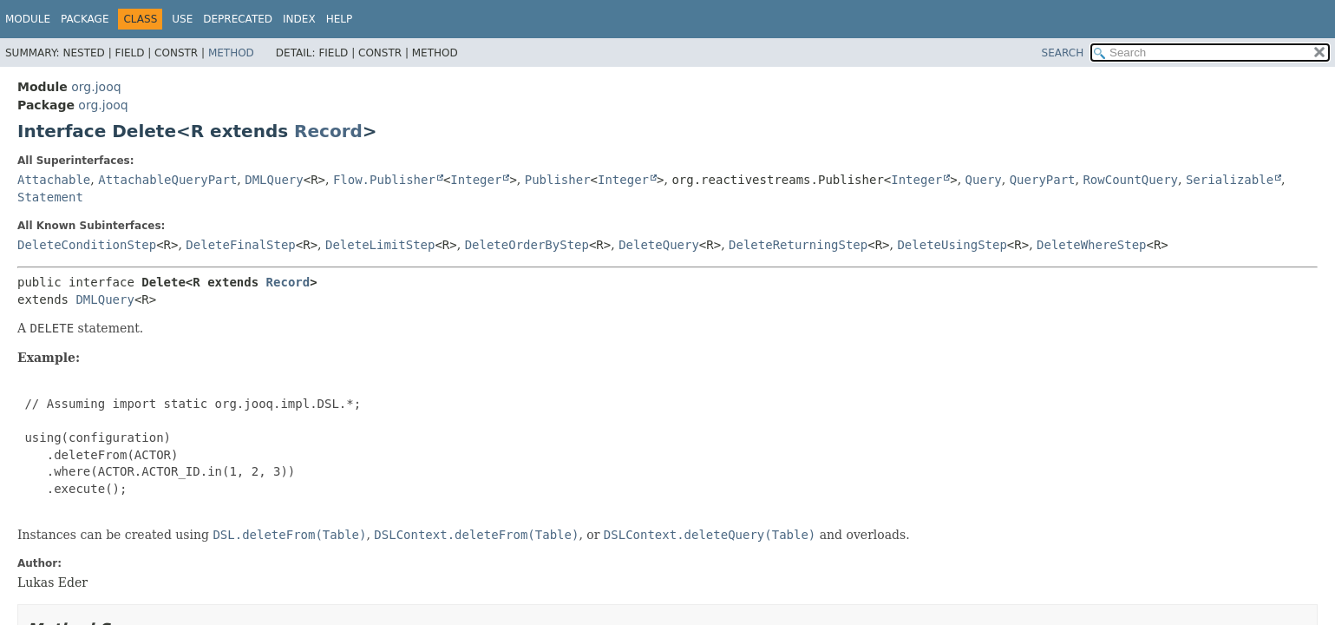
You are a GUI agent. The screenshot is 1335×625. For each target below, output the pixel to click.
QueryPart (1043, 180)
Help (339, 19)
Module (27, 19)
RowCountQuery (1130, 180)
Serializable (1229, 180)
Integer (475, 180)
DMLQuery (274, 180)
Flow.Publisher (384, 180)
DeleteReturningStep (798, 245)
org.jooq (96, 87)
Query (983, 180)
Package (84, 19)
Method (231, 53)
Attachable (53, 180)
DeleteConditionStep (86, 245)
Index (299, 19)
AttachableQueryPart (167, 180)
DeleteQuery (658, 245)
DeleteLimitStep (380, 245)
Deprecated (237, 19)
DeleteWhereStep (1091, 245)
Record (328, 131)
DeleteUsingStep (951, 245)
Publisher (558, 180)
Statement (50, 197)
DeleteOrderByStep (527, 245)
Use (182, 19)
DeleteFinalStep (240, 245)
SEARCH (1063, 53)
